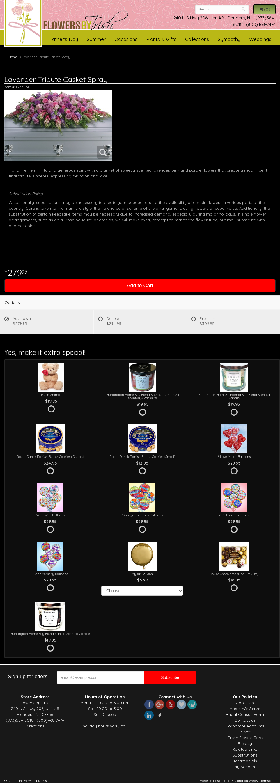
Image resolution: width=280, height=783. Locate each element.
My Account (245, 766)
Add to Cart (140, 286)
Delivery (245, 731)
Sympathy (229, 39)
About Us (245, 702)
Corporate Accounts (245, 726)
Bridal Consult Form (245, 714)
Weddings (260, 39)
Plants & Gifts (161, 39)
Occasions (125, 39)
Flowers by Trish (85, 21)
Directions (35, 726)
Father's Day (63, 39)
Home (13, 57)
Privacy (245, 743)
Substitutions (245, 755)
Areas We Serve (245, 708)
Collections (197, 39)
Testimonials (245, 761)
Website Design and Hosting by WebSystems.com (238, 781)
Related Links (245, 749)
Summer (96, 39)
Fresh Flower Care (245, 737)
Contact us (245, 720)
